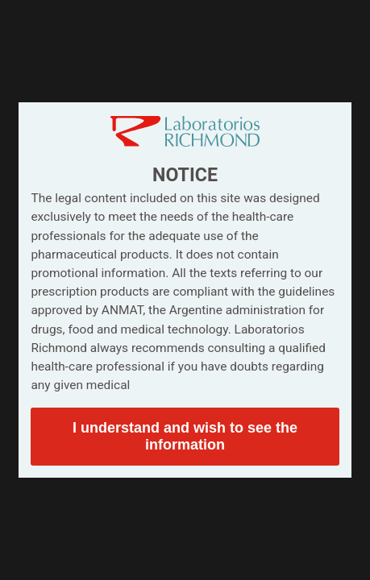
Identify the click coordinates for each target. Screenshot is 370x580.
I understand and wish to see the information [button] (185, 436)
